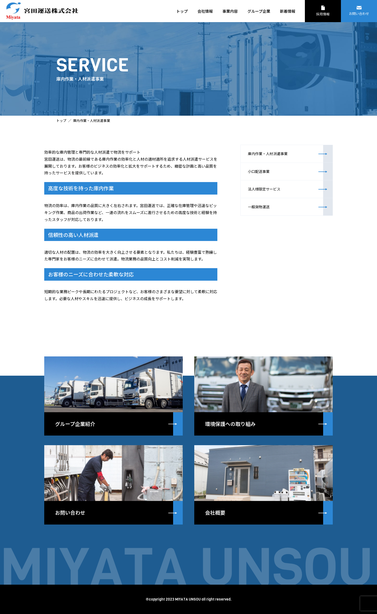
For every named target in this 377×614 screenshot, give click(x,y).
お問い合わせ (359, 11)
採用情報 (323, 11)
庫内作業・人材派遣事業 (275, 156)
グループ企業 (258, 11)
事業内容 (230, 11)
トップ (182, 11)
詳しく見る (113, 395)
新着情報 (287, 11)
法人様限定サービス (270, 201)
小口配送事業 (264, 179)
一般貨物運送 (264, 224)
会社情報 (205, 11)
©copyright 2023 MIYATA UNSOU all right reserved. (189, 598)
